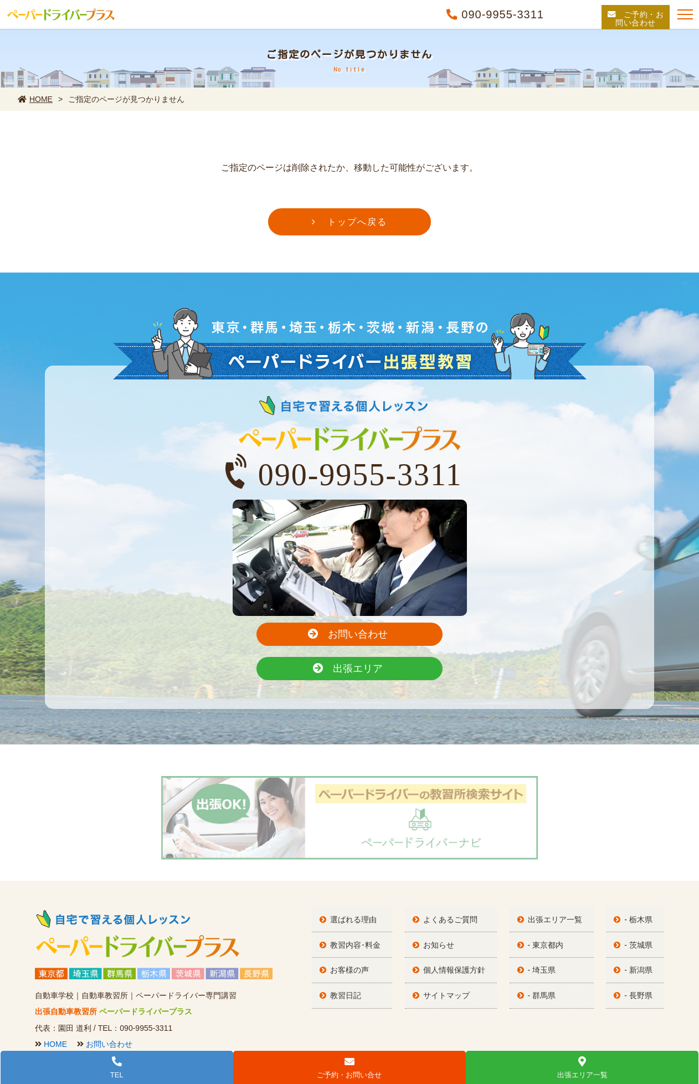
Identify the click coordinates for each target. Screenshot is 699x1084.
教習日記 (349, 948)
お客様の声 (353, 925)
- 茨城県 (642, 901)
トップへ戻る (357, 224)
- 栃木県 (642, 877)
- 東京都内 (550, 901)
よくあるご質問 (454, 877)
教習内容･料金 (359, 901)
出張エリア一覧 (559, 877)
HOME (35, 99)
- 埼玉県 (546, 925)
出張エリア (413, 632)
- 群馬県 (546, 948)
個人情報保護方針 (458, 925)
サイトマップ (450, 948)
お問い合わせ (283, 632)
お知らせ (442, 901)
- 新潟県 (642, 925)
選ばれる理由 (357, 877)
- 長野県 (642, 948)
